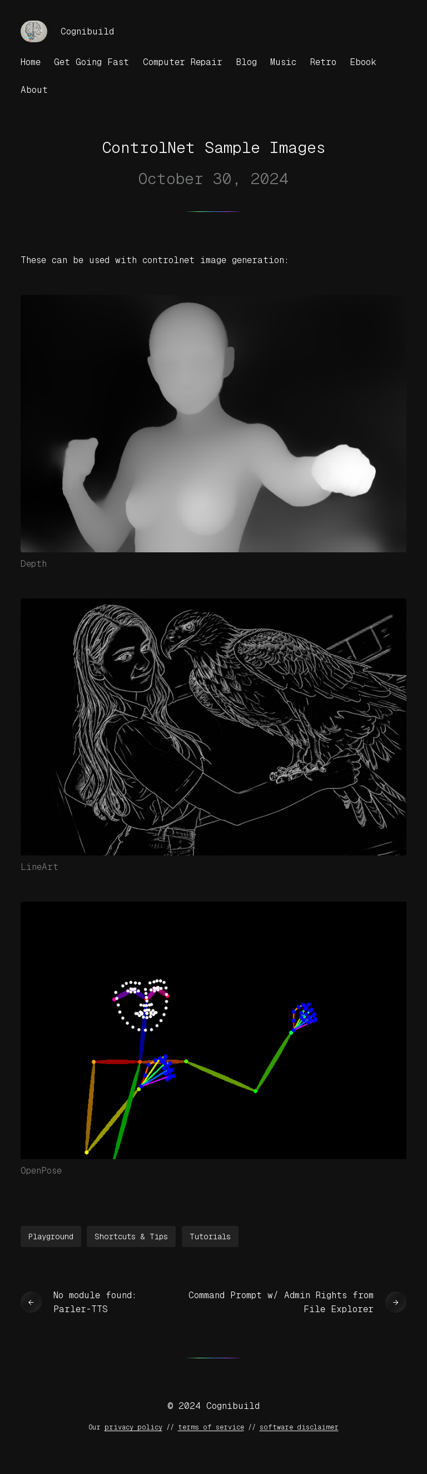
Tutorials (210, 1236)
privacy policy (133, 1427)
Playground (50, 1236)
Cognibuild (87, 31)
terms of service (211, 1427)
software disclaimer (299, 1427)
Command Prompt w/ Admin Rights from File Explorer (281, 1302)
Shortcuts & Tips (131, 1236)
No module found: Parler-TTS (95, 1302)
